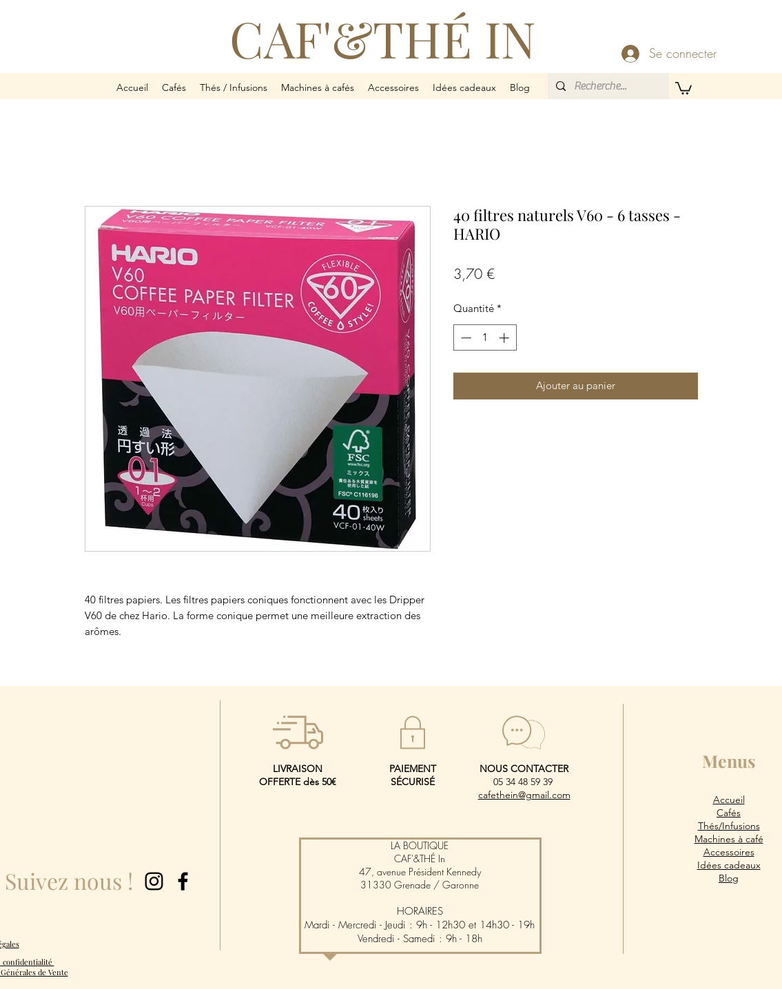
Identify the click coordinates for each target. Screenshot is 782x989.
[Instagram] (154, 881)
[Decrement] (464, 338)
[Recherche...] (607, 86)
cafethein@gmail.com (524, 795)
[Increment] (505, 338)
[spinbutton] (484, 338)
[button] (174, 87)
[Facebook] (183, 881)
